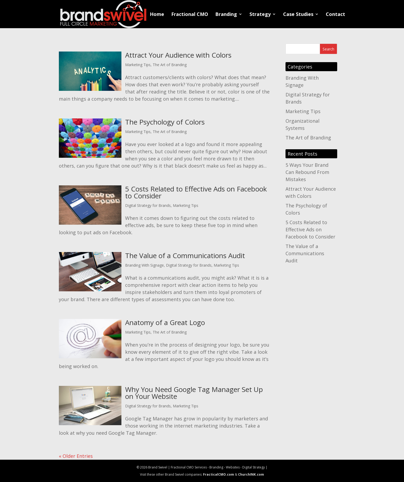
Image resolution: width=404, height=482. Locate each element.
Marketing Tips (138, 64)
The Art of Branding (170, 64)
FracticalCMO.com (218, 474)
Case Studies (298, 14)
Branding (226, 14)
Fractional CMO (189, 14)
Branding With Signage (144, 265)
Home (157, 14)
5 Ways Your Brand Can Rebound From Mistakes (307, 172)
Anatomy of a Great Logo (165, 322)
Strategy (260, 14)
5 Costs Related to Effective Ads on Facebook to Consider (196, 192)
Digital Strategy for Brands (148, 205)
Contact (335, 14)
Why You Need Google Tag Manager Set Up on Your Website (194, 393)
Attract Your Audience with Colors (178, 55)
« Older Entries (76, 456)
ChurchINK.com (251, 474)
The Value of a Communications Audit (185, 255)
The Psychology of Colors (165, 122)
